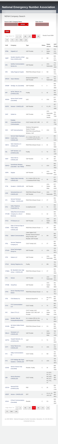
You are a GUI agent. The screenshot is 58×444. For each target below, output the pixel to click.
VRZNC (7, 99)
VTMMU (7, 271)
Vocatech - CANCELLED (17, 186)
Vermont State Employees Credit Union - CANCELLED (18, 138)
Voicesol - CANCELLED (17, 106)
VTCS (6, 221)
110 (7, 39)
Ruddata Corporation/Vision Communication (16, 122)
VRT (6, 92)
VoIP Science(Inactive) (17, 130)
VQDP (7, 58)
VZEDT (7, 394)
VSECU (7, 138)
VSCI (6, 130)
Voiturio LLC (14, 257)
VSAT (6, 114)
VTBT (6, 193)
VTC (6, 200)
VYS (6, 360)
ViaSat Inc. (14, 114)
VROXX (7, 79)
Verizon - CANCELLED (17, 394)
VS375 (7, 106)
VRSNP (7, 85)
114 (16, 39)
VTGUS (7, 250)
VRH (6, 72)
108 (34, 36)
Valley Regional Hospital (17, 72)
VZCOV (7, 387)
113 (12, 39)
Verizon (13, 278)
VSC (6, 122)
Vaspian (13, 172)
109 (38, 36)
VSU (6, 179)
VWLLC (7, 333)
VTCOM (7, 214)
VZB (6, 377)
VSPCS (7, 165)
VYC (6, 354)
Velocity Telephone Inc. (17, 264)
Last (26, 39)
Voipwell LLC (14, 51)
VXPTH (7, 340)
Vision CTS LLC (15, 312)
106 (25, 36)
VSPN (6, 172)
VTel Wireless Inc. (15, 298)
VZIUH (7, 401)
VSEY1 (7, 145)
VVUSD (7, 326)
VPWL (7, 51)
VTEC (6, 235)
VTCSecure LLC (15, 221)
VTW (6, 298)
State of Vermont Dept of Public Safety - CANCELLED (17, 227)
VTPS (6, 291)
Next (21, 39)
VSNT (6, 158)
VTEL (6, 243)
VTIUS (7, 264)
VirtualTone (14, 285)
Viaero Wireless (15, 79)
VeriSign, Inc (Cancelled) (17, 85)
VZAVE (7, 367)
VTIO (6, 257)
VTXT (6, 305)
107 (29, 36)
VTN (6, 278)
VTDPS (7, 227)
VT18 (6, 186)
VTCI (6, 207)
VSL (6, 152)
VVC (6, 312)
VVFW (7, 319)
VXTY (6, 347)
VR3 (6, 65)
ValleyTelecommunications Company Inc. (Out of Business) (18, 214)
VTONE (7, 285)
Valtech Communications (17, 235)
